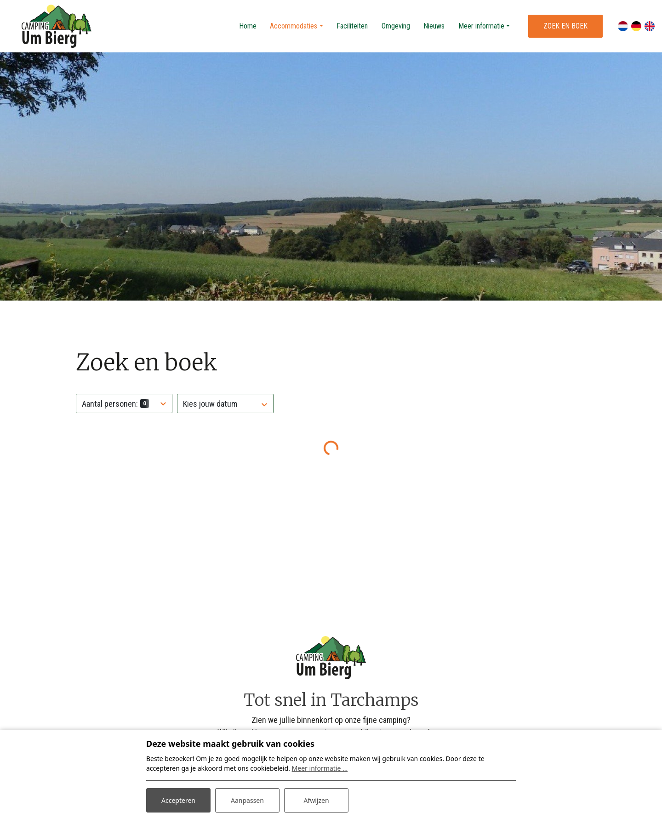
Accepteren (178, 800)
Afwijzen (316, 800)
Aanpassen (247, 800)
